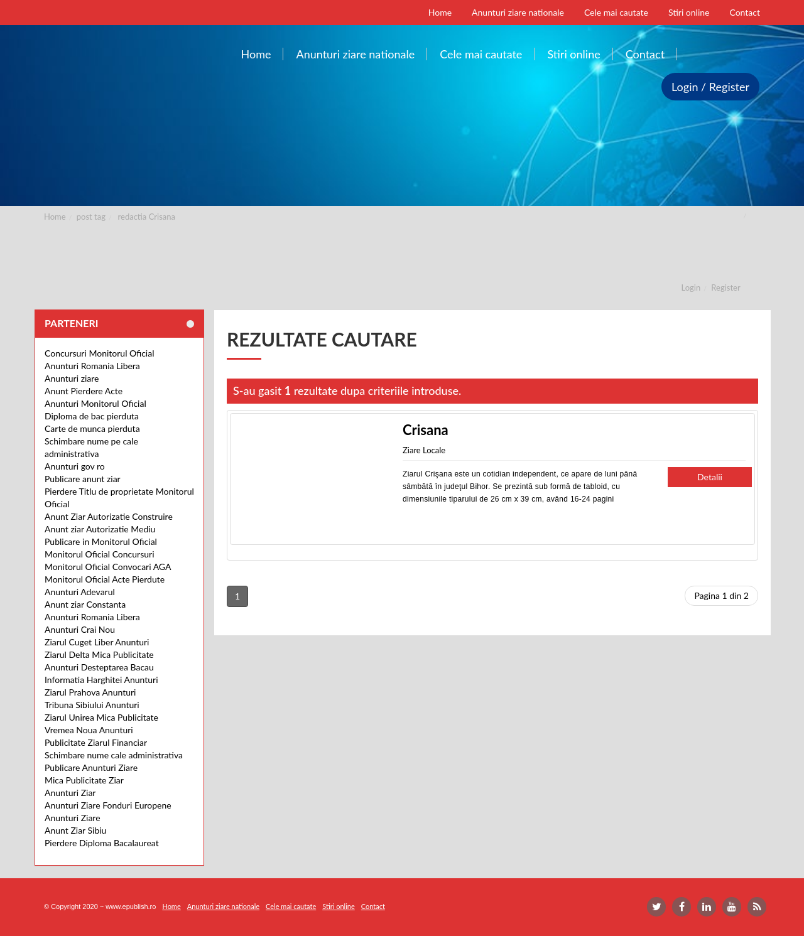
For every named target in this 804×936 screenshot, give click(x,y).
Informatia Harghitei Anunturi (101, 679)
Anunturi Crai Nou (80, 629)
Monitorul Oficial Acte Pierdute (105, 579)
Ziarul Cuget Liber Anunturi (97, 642)
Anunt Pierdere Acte (83, 390)
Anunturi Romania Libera (92, 365)
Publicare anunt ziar (83, 478)
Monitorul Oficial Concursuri (100, 554)
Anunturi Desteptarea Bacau (99, 667)
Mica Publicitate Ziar (84, 780)
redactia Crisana (146, 217)
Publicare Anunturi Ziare (91, 767)
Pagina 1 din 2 (721, 595)
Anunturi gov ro (75, 466)
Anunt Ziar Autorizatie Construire (109, 516)
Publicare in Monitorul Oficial (101, 541)
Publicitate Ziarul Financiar (96, 742)
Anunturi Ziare (72, 817)
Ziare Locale (424, 450)
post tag (91, 217)
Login (691, 287)
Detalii (709, 476)
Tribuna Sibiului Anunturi (92, 704)
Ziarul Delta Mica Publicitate (99, 654)
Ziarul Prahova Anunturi (90, 692)
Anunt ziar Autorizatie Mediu (100, 529)
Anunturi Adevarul (80, 591)
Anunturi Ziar (70, 792)
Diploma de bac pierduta (92, 416)
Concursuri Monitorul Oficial (100, 353)
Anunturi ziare (72, 378)
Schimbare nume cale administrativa (114, 755)
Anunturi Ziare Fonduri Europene (108, 805)
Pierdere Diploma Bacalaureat (102, 842)
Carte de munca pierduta (92, 428)
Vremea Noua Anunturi (89, 729)
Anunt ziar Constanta (85, 604)
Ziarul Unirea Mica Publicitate (101, 717)
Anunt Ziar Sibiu (75, 830)
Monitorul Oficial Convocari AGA (108, 566)
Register (725, 287)
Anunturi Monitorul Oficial (95, 403)
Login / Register (710, 87)
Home (55, 217)
